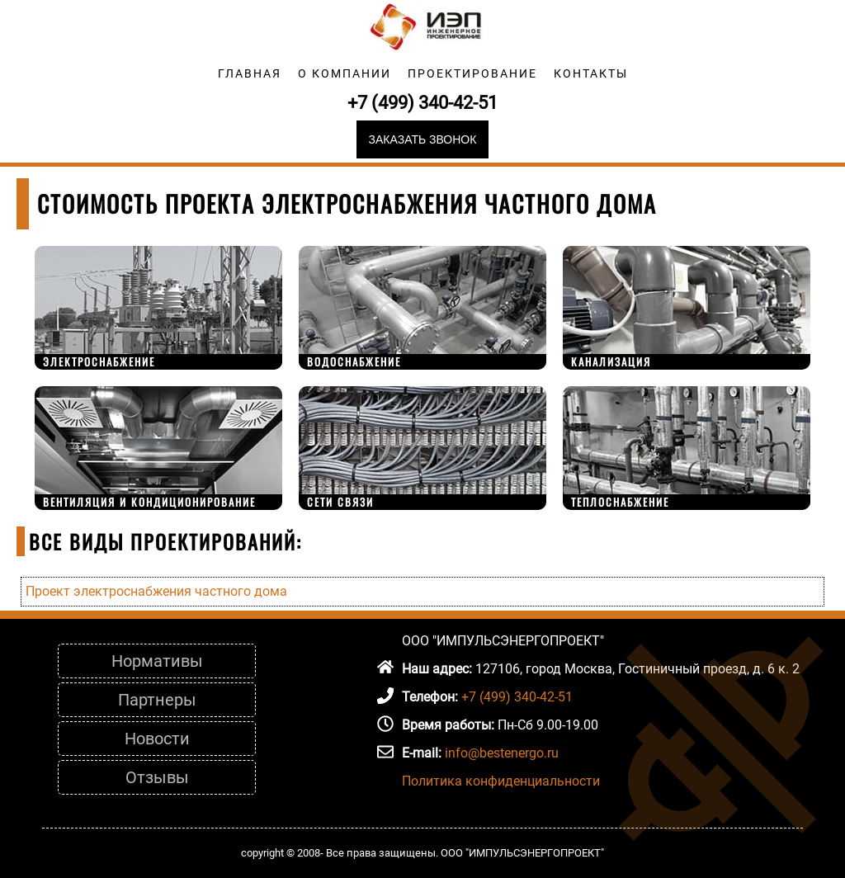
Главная (249, 73)
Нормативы (157, 661)
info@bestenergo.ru (502, 753)
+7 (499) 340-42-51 (422, 102)
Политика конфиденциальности (501, 781)
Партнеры (157, 700)
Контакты (591, 73)
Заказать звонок (423, 139)
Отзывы (157, 777)
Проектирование (472, 73)
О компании (344, 73)
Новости (157, 738)
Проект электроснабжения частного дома (156, 591)
